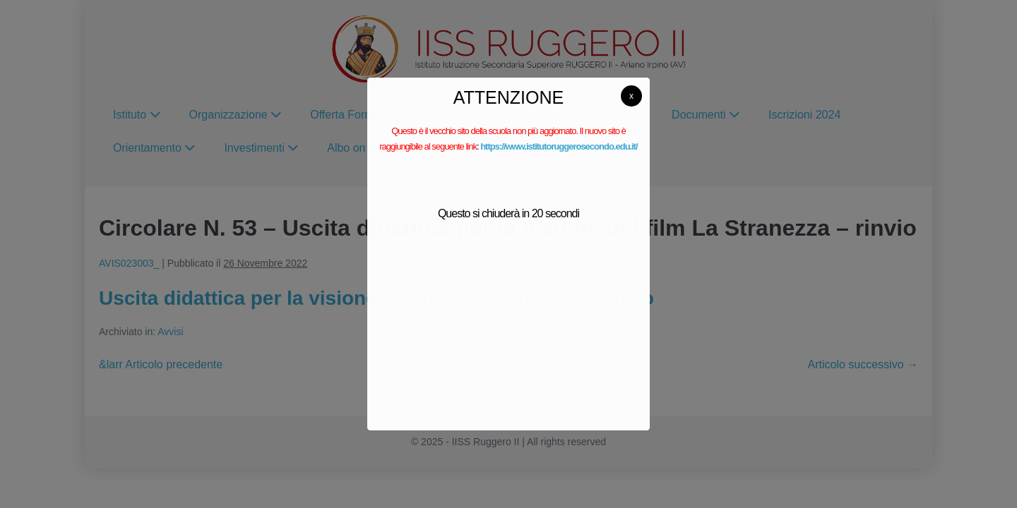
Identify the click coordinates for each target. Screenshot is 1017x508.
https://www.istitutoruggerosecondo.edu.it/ (559, 146)
